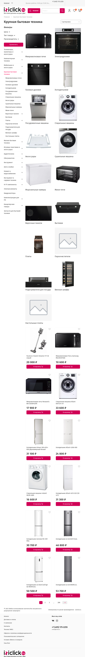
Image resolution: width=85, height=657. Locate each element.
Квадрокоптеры (10, 193)
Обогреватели (9, 158)
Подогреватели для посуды (12, 128)
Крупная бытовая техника (10, 73)
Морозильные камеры (13, 107)
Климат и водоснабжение (10, 172)
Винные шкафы (11, 133)
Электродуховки (11, 81)
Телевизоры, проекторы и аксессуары (8, 52)
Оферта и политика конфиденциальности (18, 633)
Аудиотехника (9, 154)
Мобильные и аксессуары (9, 66)
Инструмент (8, 162)
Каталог (7, 3)
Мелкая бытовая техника (10, 142)
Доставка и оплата (10, 619)
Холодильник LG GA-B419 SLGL (66, 539)
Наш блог (7, 643)
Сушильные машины (12, 104)
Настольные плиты (12, 136)
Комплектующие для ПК (11, 199)
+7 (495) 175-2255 (57, 1)
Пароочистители (11, 124)
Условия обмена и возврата (13, 640)
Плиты (7, 120)
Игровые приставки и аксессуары (12, 148)
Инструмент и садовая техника (10, 179)
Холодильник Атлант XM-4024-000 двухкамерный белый (37, 448)
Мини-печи (9, 110)
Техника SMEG (8, 629)
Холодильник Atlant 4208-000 (66, 447)
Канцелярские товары (9, 205)
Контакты (7, 626)
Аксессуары (9, 100)
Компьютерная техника (9, 60)
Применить (13, 45)
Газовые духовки (11, 85)
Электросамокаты (10, 189)
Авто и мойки (9, 167)
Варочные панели (12, 114)
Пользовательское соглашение (14, 636)
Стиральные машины (13, 97)
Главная (7, 17)
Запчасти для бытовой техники (12, 212)
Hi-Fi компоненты (10, 184)
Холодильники (10, 88)
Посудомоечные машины (11, 92)
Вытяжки (8, 117)
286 (59, 602)
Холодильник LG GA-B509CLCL (66, 585)
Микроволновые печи (13, 78)
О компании (8, 623)
